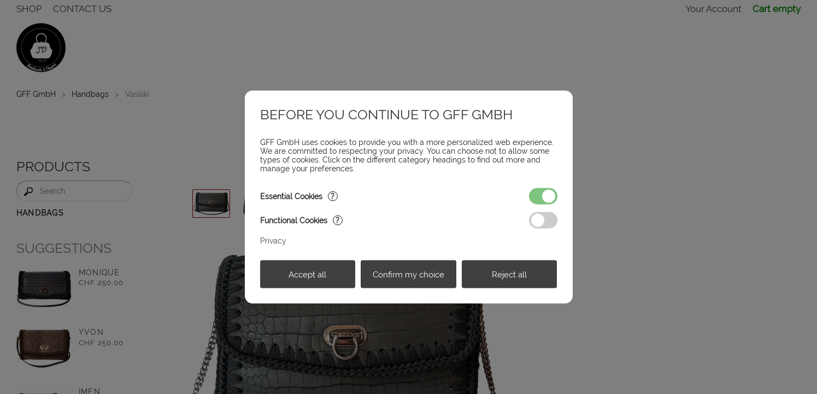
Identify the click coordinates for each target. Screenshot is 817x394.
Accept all (307, 274)
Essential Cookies (299, 196)
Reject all (509, 274)
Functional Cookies (301, 220)
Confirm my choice (408, 274)
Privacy (273, 240)
